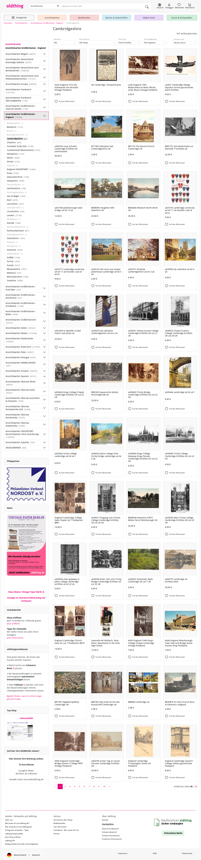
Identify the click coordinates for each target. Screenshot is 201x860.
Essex (13, 171)
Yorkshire (15, 278)
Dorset (13, 159)
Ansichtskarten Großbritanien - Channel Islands (21, 106)
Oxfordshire (16, 236)
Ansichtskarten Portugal (21, 355)
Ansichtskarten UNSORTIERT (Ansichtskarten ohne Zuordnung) (22, 432)
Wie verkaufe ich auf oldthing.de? (18, 825)
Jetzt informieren (15, 636)
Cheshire (14, 140)
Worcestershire (17, 275)
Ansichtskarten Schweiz (21, 369)
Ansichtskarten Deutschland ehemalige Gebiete (19, 59)
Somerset (15, 248)
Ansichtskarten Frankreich (18, 89)
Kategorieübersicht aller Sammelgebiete (21, 842)
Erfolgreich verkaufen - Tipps (17, 828)
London (14, 213)
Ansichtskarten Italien (21, 326)
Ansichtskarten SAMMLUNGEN (21, 362)
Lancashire (15, 202)
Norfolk (14, 221)
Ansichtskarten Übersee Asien (20, 389)
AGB (155, 851)
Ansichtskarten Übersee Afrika (20, 381)
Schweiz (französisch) (111, 834)
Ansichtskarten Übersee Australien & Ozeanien (23, 398)
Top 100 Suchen (60, 825)
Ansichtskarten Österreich (23, 345)
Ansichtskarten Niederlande (19, 338)
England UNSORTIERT (21, 167)
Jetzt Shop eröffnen (13, 835)
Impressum (122, 851)
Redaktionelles (59, 821)
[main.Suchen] (147, 6)
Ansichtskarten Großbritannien (21, 319)
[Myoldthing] (169, 6)
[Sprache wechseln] (160, 6)
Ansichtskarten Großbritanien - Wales (21, 311)
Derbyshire (15, 152)
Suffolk (13, 255)
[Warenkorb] (189, 6)
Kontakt (105, 818)
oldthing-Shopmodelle (14, 832)
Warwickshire (17, 267)
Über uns (9, 818)
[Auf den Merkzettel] (70, 100)
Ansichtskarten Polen (20, 350)
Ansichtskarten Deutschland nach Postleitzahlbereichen (22, 76)
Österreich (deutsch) (110, 827)
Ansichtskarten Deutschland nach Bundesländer (22, 67)
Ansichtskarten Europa (21, 82)
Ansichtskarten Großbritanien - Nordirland (21, 294)
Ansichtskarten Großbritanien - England (21, 114)
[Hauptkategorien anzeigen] (19, 16)
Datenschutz (187, 851)
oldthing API (10, 839)
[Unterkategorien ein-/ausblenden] (44, 52)
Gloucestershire (18, 175)
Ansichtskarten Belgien (21, 52)
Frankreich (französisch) (112, 837)
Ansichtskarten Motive (21, 331)
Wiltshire (14, 271)
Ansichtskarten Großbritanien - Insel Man (21, 286)
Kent (12, 198)
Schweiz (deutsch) (109, 830)
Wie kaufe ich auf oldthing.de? (17, 821)
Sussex (13, 263)
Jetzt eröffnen (13, 622)
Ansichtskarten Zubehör (20, 440)
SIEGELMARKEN (16, 446)
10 (104, 784)
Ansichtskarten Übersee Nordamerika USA (18, 406)
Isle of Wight (16, 194)
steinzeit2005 (26, 716)
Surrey (13, 259)
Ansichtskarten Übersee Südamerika (17, 423)
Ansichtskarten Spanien (21, 374)
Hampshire (15, 179)
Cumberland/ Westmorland (23, 148)
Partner (57, 832)
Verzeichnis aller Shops (63, 818)
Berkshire (15, 125)
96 (196, 784)
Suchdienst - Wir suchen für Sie (66, 828)
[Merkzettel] (179, 6)
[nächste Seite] (109, 784)
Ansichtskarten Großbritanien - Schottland (21, 303)
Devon (13, 156)
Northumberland (18, 229)
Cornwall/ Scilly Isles (20, 144)
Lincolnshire (15, 209)
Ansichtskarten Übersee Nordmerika (17, 414)
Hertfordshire (16, 186)
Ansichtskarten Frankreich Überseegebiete (18, 97)
